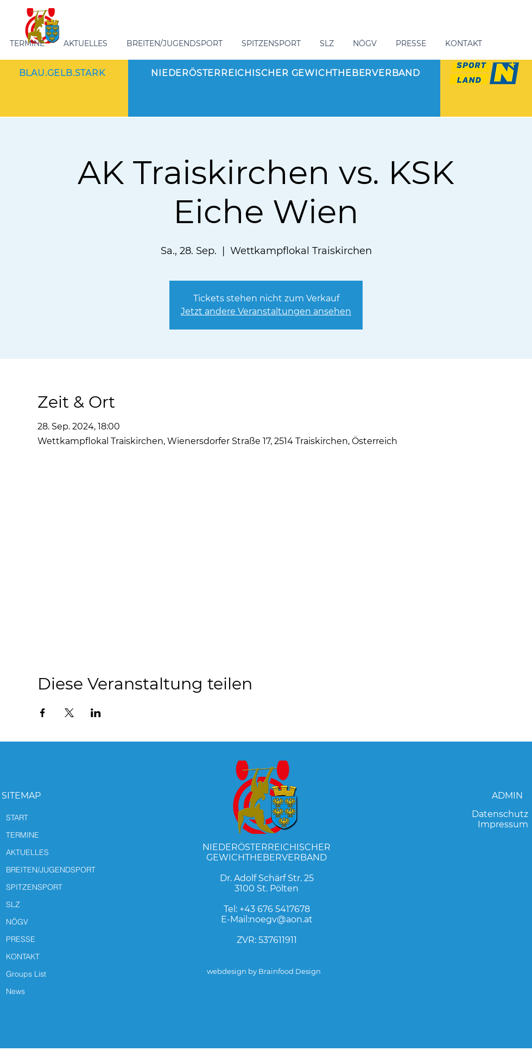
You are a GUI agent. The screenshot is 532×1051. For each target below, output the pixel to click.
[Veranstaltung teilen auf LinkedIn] (96, 712)
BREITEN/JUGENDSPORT (51, 870)
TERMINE (22, 835)
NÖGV (17, 922)
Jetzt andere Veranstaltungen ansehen (266, 311)
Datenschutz (500, 814)
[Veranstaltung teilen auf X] (69, 712)
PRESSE (20, 939)
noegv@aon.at (281, 919)
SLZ (13, 904)
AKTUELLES (27, 852)
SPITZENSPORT (34, 887)
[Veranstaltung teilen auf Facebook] (42, 712)
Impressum (503, 824)
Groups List (26, 974)
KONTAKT (23, 956)
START (17, 817)
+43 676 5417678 (274, 909)
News (15, 991)
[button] (175, 43)
